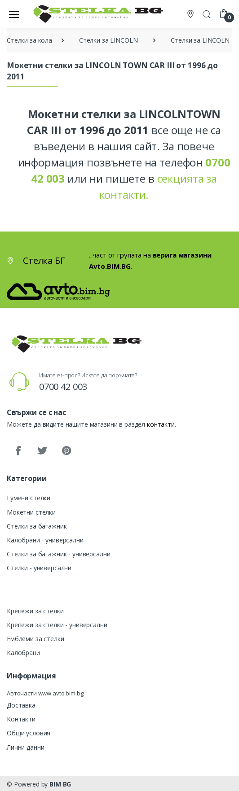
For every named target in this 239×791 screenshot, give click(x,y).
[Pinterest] (66, 451)
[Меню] (14, 14)
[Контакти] (191, 14)
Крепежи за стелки (35, 611)
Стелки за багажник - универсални (58, 554)
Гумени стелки (28, 498)
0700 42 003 (63, 386)
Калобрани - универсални (45, 540)
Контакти (21, 719)
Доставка (21, 705)
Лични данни (25, 747)
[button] (207, 13)
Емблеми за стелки (35, 638)
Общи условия (28, 733)
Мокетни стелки (31, 512)
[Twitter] (42, 451)
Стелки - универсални (39, 568)
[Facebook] (18, 451)
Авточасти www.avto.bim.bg (45, 693)
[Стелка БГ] (95, 13)
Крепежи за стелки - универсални (57, 625)
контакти (161, 424)
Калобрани (23, 652)
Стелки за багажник (36, 526)
